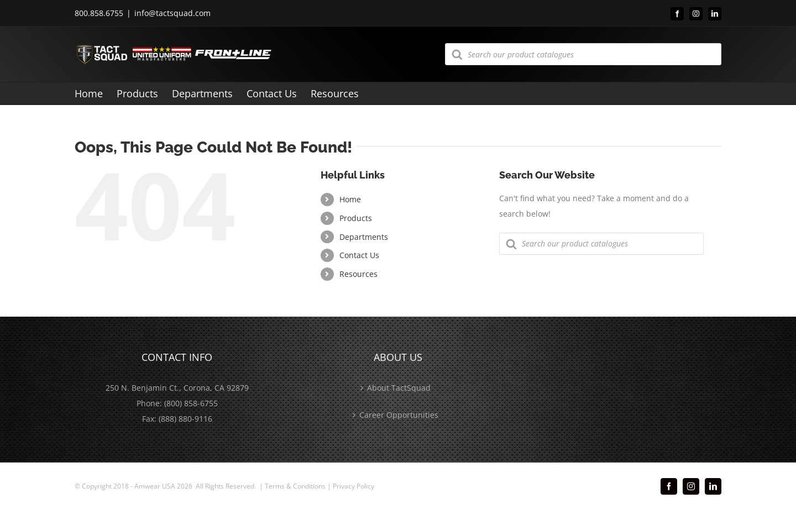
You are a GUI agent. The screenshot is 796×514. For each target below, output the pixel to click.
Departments (363, 237)
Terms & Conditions (295, 486)
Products (355, 218)
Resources (358, 274)
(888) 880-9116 (185, 418)
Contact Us (359, 255)
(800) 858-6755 (191, 403)
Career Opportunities (398, 415)
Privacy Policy (353, 486)
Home (350, 199)
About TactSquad (399, 387)
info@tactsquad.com (172, 13)
